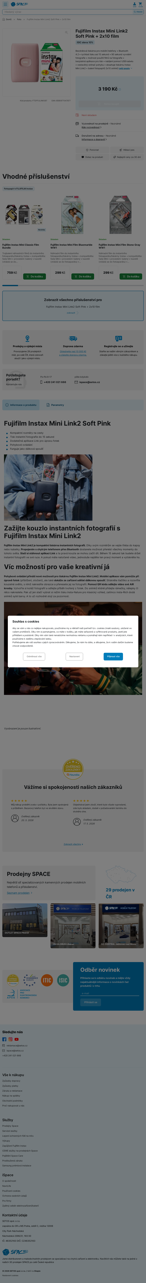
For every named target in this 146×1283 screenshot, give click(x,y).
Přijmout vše (113, 656)
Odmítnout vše (34, 656)
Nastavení (74, 656)
